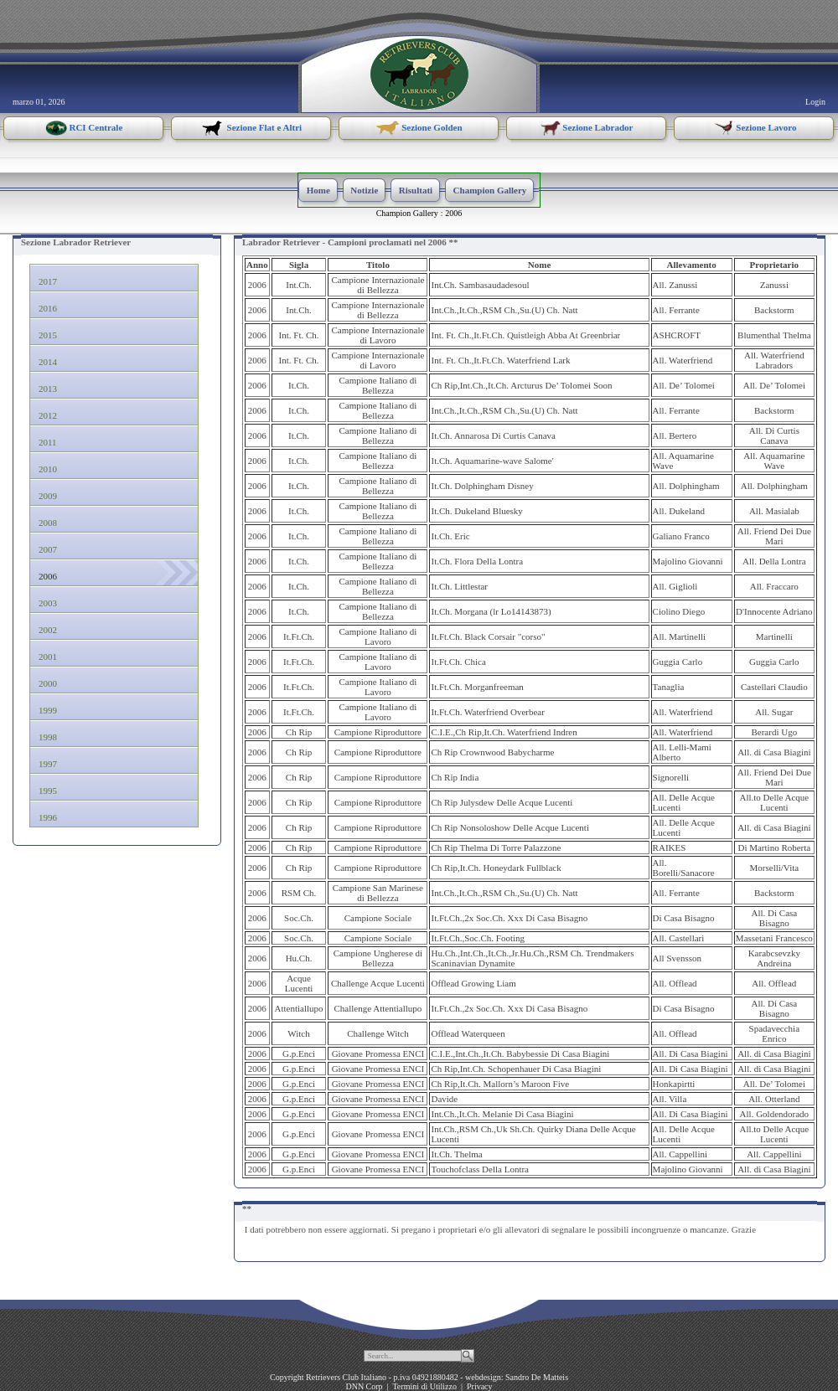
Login (815, 101)
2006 (453, 213)
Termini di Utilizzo (424, 1386)
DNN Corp (363, 1386)
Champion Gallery (407, 213)
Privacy (480, 1386)
